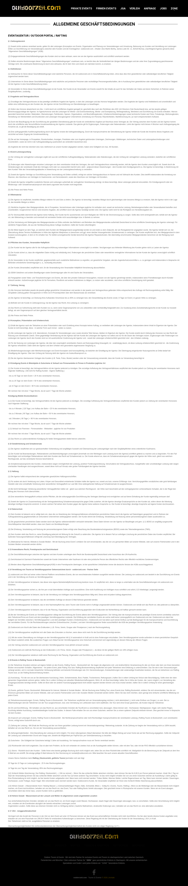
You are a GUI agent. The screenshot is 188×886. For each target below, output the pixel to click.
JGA (123, 8)
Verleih (135, 8)
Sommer (60, 845)
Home (47, 845)
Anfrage (150, 8)
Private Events (81, 8)
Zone (174, 8)
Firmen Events (106, 8)
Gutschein (120, 845)
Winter (75, 845)
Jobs (163, 8)
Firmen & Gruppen (96, 845)
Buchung (138, 845)
